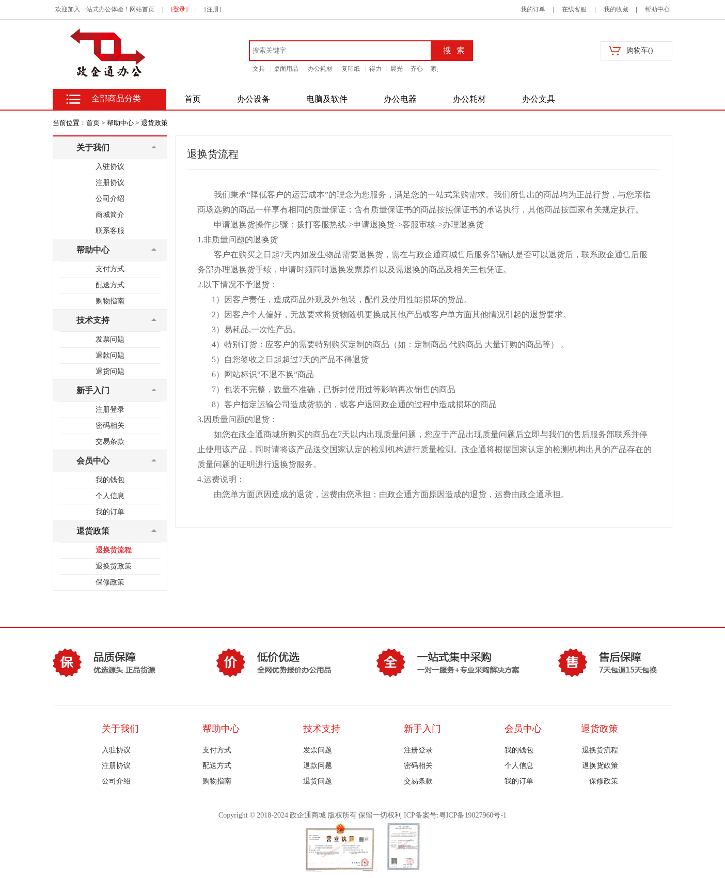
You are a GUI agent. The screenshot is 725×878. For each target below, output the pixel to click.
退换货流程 (114, 550)
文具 (259, 68)
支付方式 (110, 269)
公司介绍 (110, 199)
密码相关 (110, 425)
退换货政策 (114, 566)
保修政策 (110, 582)
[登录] (179, 9)
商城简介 (110, 215)
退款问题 (110, 355)
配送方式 (110, 285)
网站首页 (142, 9)
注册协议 (110, 183)
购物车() (639, 50)
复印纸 (350, 68)
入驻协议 (110, 167)
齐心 (417, 68)
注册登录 (110, 409)
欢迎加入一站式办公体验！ (92, 9)
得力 (375, 68)
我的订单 (533, 9)
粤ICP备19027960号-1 (473, 815)
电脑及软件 (327, 99)
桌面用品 (286, 68)
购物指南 (110, 301)
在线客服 (574, 9)
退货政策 (154, 123)
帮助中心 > (123, 123)
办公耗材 (320, 68)
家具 (437, 68)
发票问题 (110, 339)
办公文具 (538, 99)
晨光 (396, 68)
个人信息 (110, 496)
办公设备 (253, 99)
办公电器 (400, 99)
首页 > (95, 123)
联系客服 (110, 231)
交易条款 (110, 441)
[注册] (212, 9)
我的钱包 (110, 480)
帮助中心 (657, 9)
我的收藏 (616, 9)
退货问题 (110, 371)
